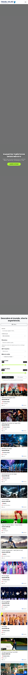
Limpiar (20, 377)
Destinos (4, 340)
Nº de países (5, 349)
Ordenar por (5, 333)
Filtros (14, 324)
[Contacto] (25, 672)
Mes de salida (6, 354)
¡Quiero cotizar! (14, 164)
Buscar (3, 328)
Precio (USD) (5, 360)
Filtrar (8, 377)
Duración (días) (6, 368)
